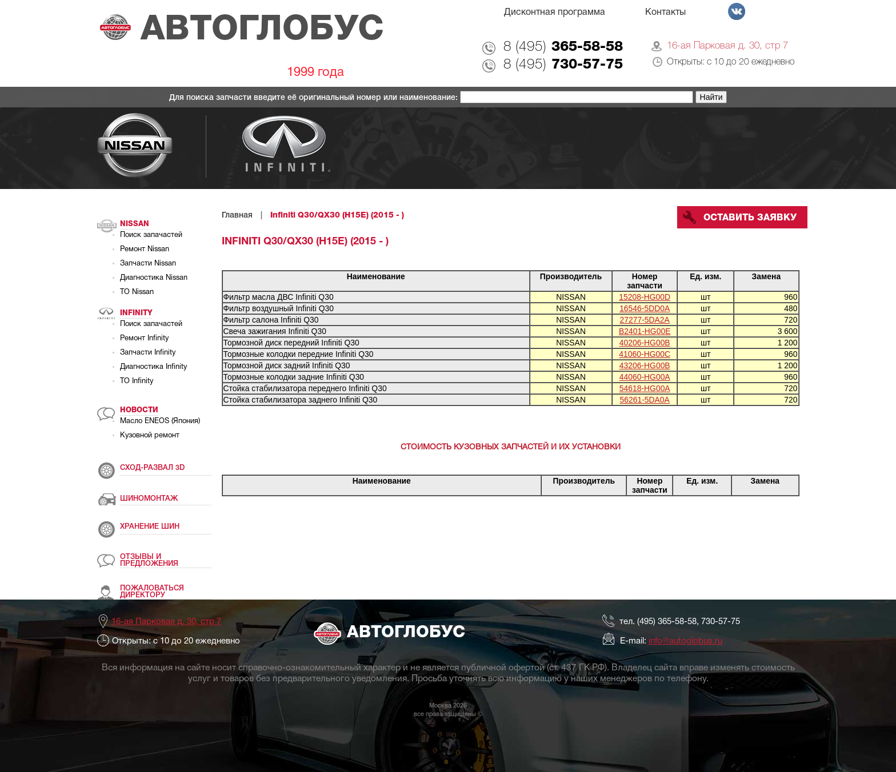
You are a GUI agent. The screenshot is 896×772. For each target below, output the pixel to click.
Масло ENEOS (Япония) (160, 421)
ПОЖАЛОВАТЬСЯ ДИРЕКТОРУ (152, 591)
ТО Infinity (136, 381)
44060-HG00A (644, 376)
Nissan (134, 224)
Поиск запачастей (151, 235)
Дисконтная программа (554, 13)
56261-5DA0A (645, 399)
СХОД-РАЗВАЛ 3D (152, 468)
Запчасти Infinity (147, 352)
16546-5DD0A (644, 308)
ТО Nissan (137, 292)
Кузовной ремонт (149, 435)
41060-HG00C (644, 354)
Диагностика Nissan (153, 278)
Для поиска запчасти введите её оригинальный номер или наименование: (314, 98)
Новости (139, 410)
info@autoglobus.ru (685, 641)
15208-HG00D (644, 296)
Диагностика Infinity (153, 367)
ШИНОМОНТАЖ (149, 499)
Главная (237, 215)
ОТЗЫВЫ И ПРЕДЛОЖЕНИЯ (149, 560)
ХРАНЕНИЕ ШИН (149, 527)
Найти (711, 97)
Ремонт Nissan (144, 249)
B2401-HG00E (644, 331)
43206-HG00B (644, 365)
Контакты (665, 13)
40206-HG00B (644, 342)
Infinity (136, 313)
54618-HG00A (644, 388)
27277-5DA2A (645, 319)
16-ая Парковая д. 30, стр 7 (727, 46)
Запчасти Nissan (148, 263)
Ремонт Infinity (144, 338)
